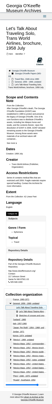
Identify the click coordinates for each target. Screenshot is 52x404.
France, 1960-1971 (21, 299)
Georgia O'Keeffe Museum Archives (23, 8)
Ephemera (18, 232)
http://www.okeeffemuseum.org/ (21, 271)
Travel (16, 242)
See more (12, 143)
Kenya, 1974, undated (22, 336)
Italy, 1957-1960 (20, 323)
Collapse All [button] (12, 214)
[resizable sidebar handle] (26, 385)
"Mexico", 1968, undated (23, 340)
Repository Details (18, 250)
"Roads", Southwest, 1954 (24, 380)
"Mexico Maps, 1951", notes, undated (29, 360)
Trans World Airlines (20, 164)
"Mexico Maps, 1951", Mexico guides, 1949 (31, 352)
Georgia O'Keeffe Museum (23, 71)
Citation (39, 61)
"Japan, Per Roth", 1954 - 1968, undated (30, 327)
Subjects (13, 218)
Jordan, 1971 (18, 332)
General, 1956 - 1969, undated (28, 82)
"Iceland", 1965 (19, 319)
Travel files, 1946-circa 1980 (27, 79)
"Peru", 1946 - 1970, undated (25, 376)
